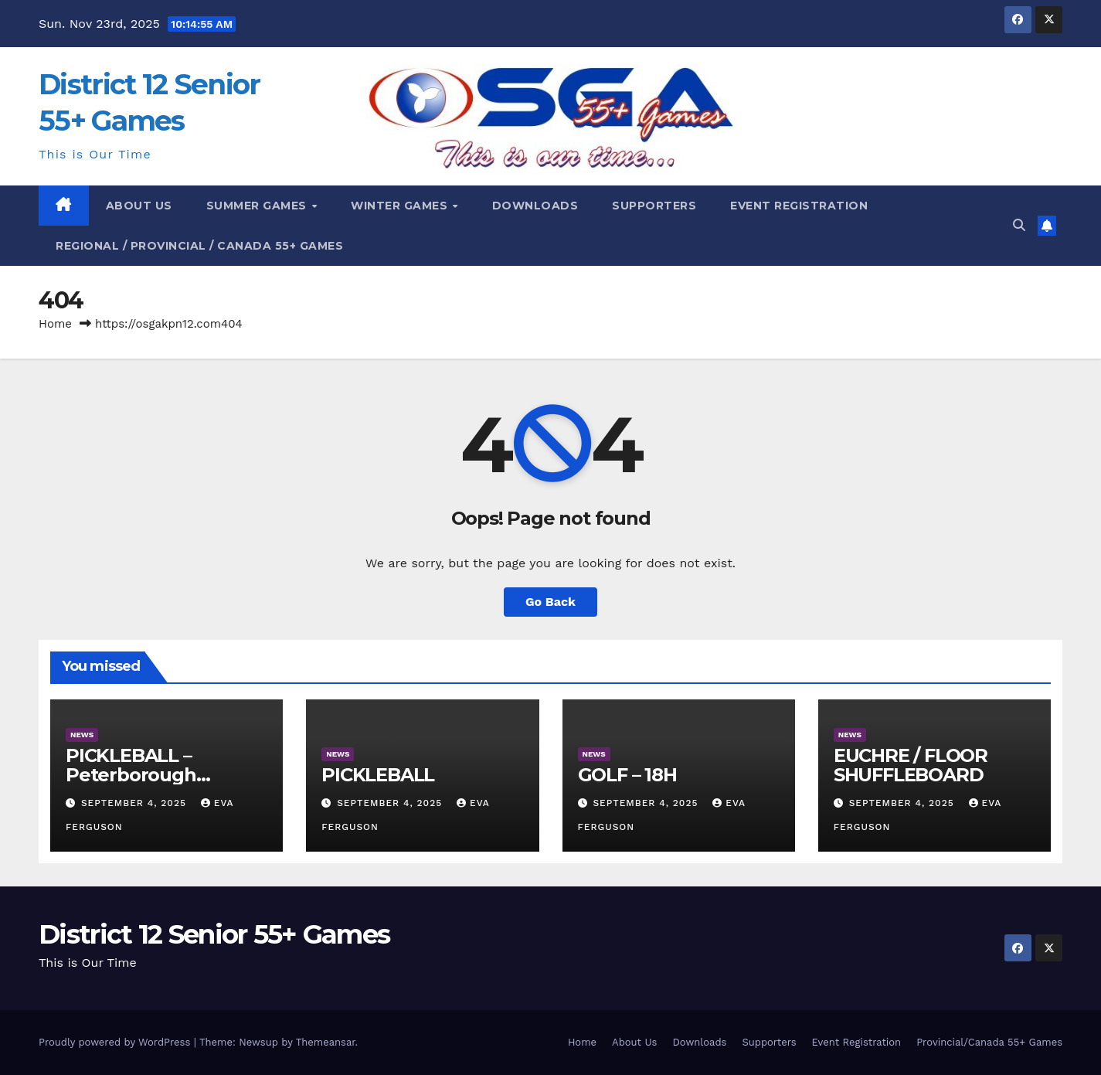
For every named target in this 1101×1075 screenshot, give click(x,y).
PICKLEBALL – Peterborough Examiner (131, 774)
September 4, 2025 (135, 803)
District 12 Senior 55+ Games (214, 934)
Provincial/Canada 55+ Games (989, 1042)
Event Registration (857, 1042)
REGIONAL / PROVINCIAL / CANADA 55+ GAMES (199, 246)
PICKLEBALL (377, 775)
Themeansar (325, 1042)
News (81, 734)
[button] (1019, 225)
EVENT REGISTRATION (799, 206)
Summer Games (258, 206)
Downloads (699, 1042)
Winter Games (401, 206)
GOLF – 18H (627, 775)
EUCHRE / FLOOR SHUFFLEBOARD (910, 765)
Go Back (550, 601)
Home (55, 324)
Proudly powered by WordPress (116, 1042)
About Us (139, 206)
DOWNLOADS (535, 206)
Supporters (654, 206)
